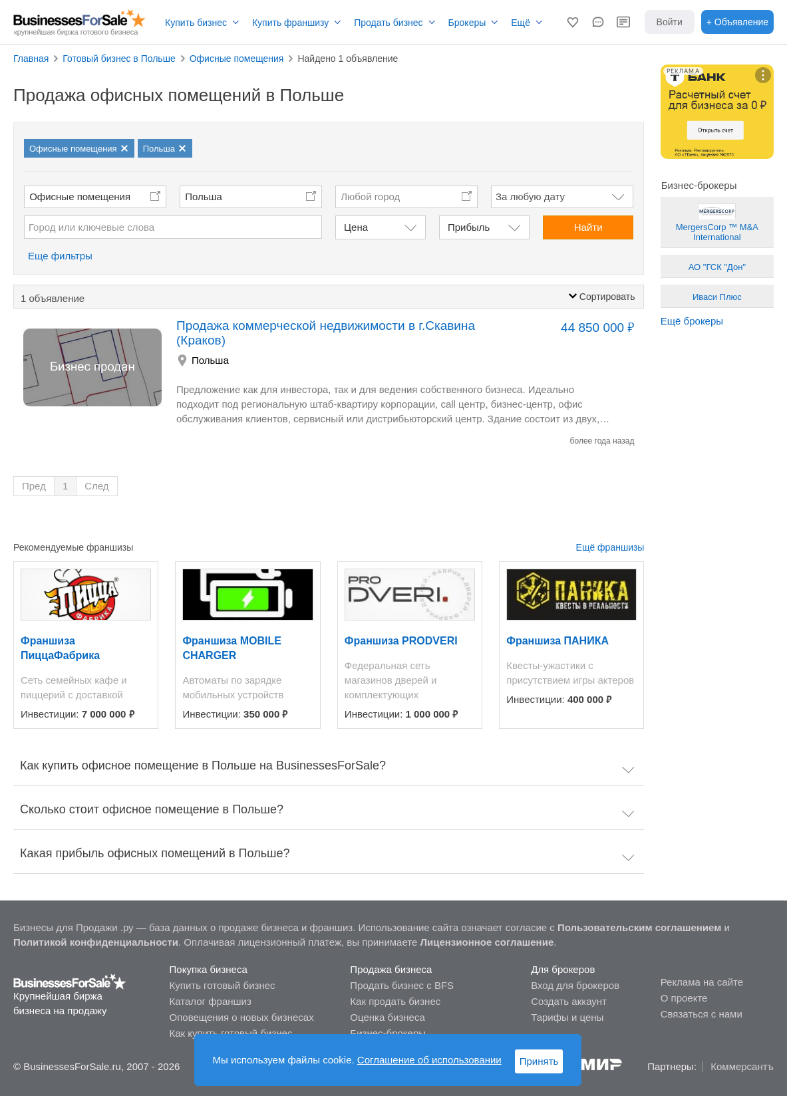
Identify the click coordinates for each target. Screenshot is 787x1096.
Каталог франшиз (210, 1001)
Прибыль (469, 227)
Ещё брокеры (692, 321)
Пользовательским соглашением (639, 927)
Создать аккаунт (569, 1001)
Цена (356, 227)
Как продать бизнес (395, 1001)
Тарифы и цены (567, 1017)
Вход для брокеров (575, 985)
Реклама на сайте (702, 982)
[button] (572, 22)
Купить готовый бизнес (222, 985)
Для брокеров (563, 969)
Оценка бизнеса (387, 1017)
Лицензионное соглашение (487, 942)
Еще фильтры (60, 255)
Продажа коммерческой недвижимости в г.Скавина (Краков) (325, 333)
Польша (203, 196)
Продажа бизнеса (391, 969)
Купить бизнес (196, 22)
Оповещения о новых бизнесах (242, 1017)
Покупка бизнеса (208, 969)
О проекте (684, 998)
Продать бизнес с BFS (402, 985)
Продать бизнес (388, 22)
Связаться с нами (701, 1014)
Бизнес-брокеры (388, 1033)
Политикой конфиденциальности (95, 942)
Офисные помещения (79, 196)
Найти (588, 227)
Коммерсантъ (742, 1066)
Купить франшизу (290, 22)
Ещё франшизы (610, 547)
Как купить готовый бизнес (231, 1033)
